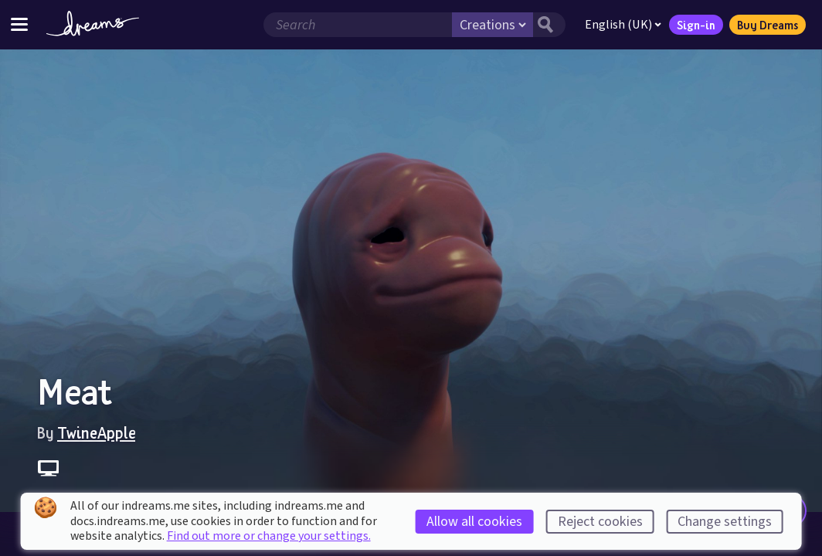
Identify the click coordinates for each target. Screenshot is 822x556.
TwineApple (96, 432)
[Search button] (549, 24)
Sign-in (696, 24)
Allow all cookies (474, 521)
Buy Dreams (767, 24)
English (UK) (623, 24)
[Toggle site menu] (19, 24)
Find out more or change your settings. (269, 536)
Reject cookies (600, 521)
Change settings (725, 521)
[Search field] (357, 24)
